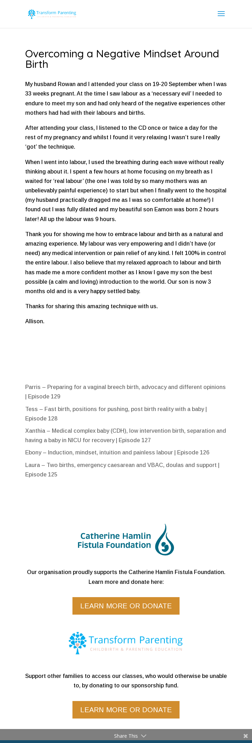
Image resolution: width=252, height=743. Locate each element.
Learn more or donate (126, 606)
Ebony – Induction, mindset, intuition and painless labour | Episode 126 (117, 452)
